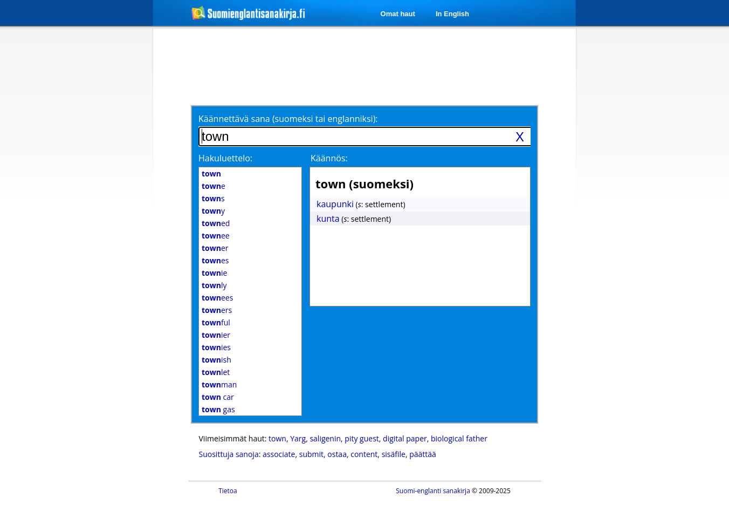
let (216, 372)
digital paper (405, 438)
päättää (422, 454)
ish (216, 360)
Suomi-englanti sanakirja (433, 490)
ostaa (337, 454)
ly (214, 285)
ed (216, 223)
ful (216, 322)
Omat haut (398, 14)
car (218, 397)
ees (217, 297)
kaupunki (335, 204)
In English (452, 14)
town (277, 438)
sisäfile (393, 454)
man (219, 384)
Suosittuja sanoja (229, 454)
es (215, 260)
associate (279, 454)
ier (216, 335)
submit (311, 454)
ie (214, 273)
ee (216, 235)
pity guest (362, 438)
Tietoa (227, 490)
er (215, 248)
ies (216, 347)
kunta (328, 218)
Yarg (298, 438)
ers (217, 310)
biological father (459, 438)
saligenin (325, 438)
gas (218, 409)
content (363, 454)
